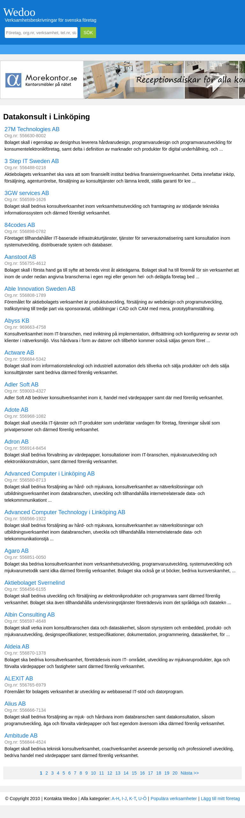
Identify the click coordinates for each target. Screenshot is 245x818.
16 (142, 773)
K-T (132, 798)
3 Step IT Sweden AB (31, 161)
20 (175, 773)
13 (118, 773)
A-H (115, 798)
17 (150, 773)
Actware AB (19, 352)
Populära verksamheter (174, 798)
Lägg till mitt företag (220, 798)
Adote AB (16, 410)
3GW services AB (26, 193)
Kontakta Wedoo (60, 798)
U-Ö (142, 798)
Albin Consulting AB (29, 615)
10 (93, 773)
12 (109, 773)
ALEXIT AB (18, 678)
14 (126, 773)
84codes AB (19, 225)
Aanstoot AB (20, 257)
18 (158, 773)
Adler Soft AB (21, 384)
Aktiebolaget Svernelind (34, 583)
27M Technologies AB (32, 129)
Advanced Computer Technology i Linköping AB (64, 512)
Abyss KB (16, 321)
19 (166, 773)
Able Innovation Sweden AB (39, 289)
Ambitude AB (21, 735)
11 (101, 773)
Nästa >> (190, 773)
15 (134, 773)
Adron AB (16, 442)
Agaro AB (16, 551)
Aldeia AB (16, 646)
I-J (124, 798)
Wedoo (19, 12)
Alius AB (15, 704)
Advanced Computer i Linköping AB (49, 473)
